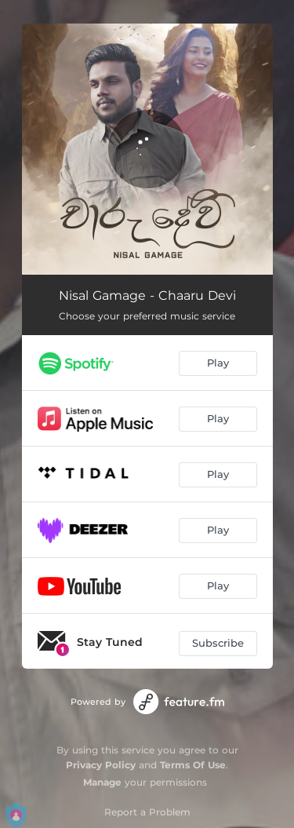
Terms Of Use (193, 765)
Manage (102, 782)
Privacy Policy (101, 765)
